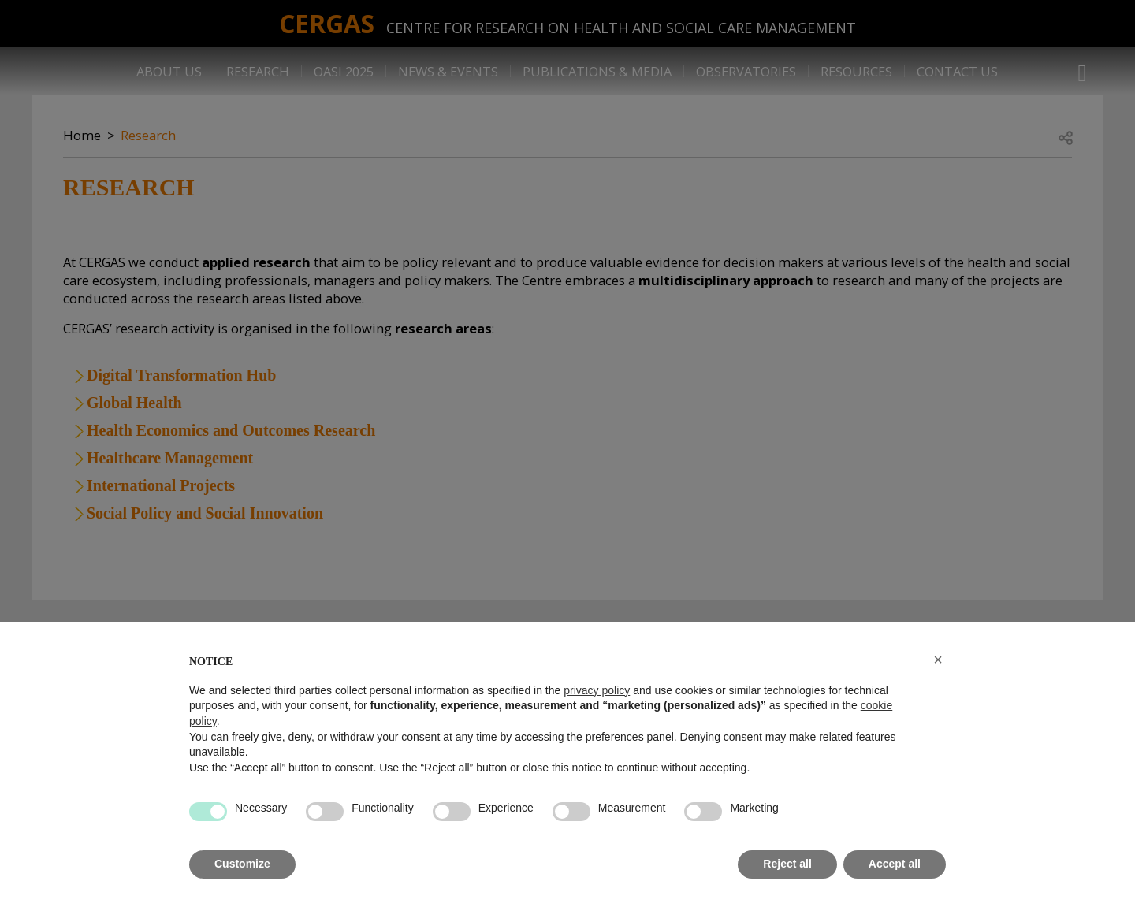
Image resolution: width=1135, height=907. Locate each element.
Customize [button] (242, 863)
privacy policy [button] (597, 690)
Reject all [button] (787, 863)
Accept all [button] (895, 863)
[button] (938, 659)
